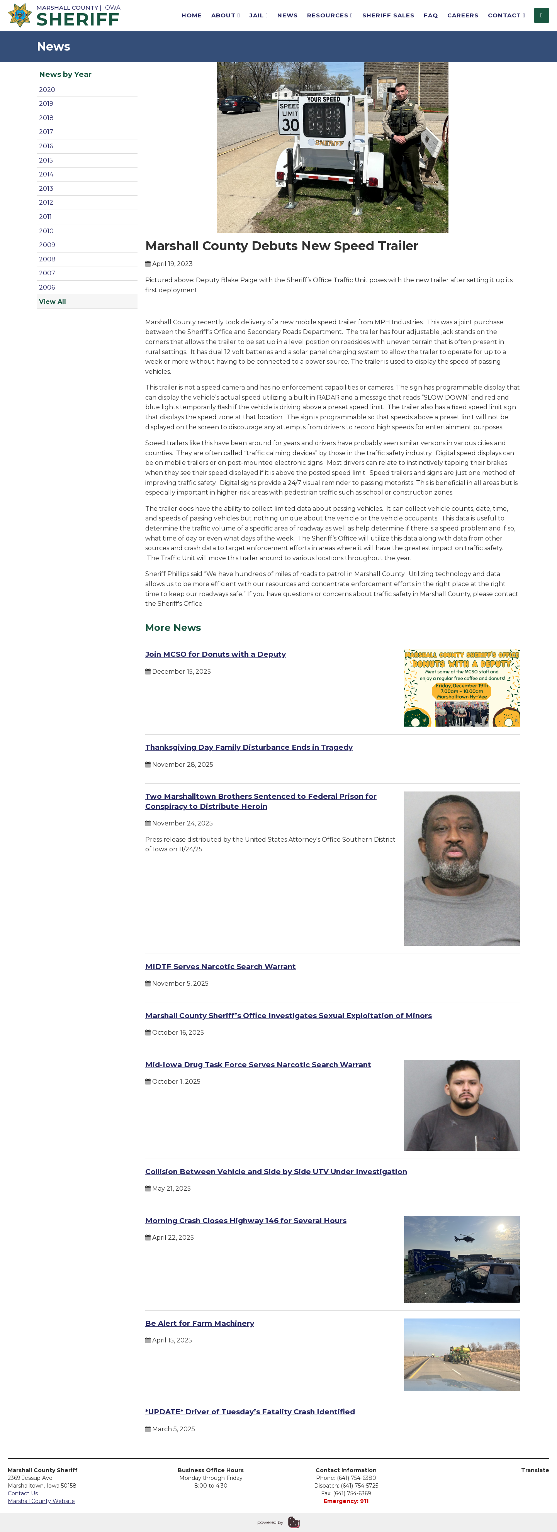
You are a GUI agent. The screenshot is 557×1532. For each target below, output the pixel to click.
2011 (45, 216)
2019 (46, 103)
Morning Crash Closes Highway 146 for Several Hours (245, 1220)
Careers (463, 15)
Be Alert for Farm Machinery (199, 1323)
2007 (47, 273)
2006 (47, 287)
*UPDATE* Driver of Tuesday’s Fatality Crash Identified (250, 1411)
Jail (259, 15)
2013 (46, 188)
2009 (47, 245)
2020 (47, 89)
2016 (46, 146)
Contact (506, 15)
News (287, 15)
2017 (46, 132)
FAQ (431, 15)
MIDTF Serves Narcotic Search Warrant (220, 966)
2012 (46, 202)
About (225, 15)
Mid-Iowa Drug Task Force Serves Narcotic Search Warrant (258, 1064)
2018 (46, 118)
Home (192, 15)
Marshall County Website (41, 1501)
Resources (330, 15)
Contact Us (23, 1493)
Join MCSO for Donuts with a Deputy (215, 654)
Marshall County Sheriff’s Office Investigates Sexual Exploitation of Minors (288, 1015)
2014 (46, 174)
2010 (46, 231)
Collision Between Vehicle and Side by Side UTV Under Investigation (276, 1171)
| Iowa (66, 15)
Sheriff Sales (388, 15)
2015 (46, 160)
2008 (47, 259)
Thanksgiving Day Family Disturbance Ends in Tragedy (249, 747)
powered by (270, 1522)
